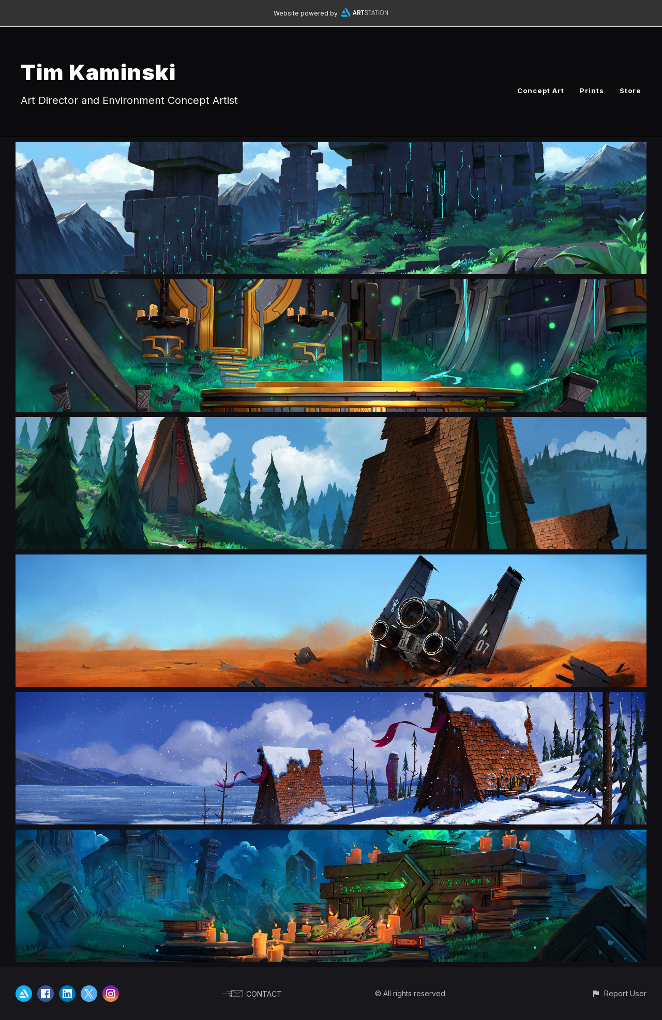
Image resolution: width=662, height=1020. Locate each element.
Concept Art (540, 90)
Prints (592, 90)
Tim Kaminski (98, 72)
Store (630, 90)
